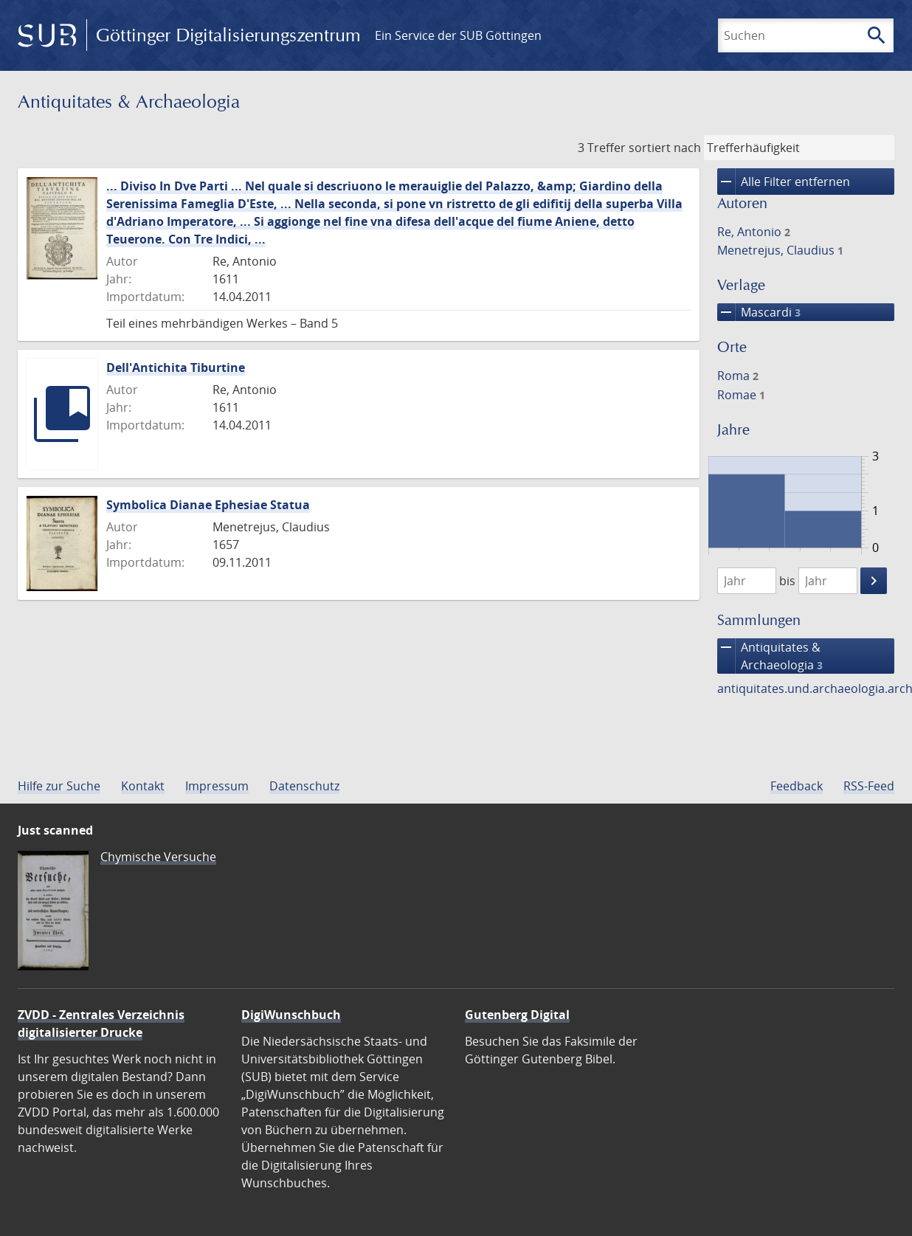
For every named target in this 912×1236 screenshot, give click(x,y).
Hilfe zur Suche (59, 786)
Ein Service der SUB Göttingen (458, 35)
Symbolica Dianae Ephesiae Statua (208, 505)
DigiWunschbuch (291, 1015)
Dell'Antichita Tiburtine (175, 367)
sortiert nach (665, 147)
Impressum (217, 786)
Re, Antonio (753, 232)
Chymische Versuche (158, 857)
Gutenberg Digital (517, 1015)
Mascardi (759, 312)
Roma (738, 375)
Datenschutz (304, 786)
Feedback (796, 786)
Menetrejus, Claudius (780, 250)
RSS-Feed (868, 786)
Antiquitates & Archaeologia (770, 656)
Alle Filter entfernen (783, 181)
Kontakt (143, 786)
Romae (741, 395)
